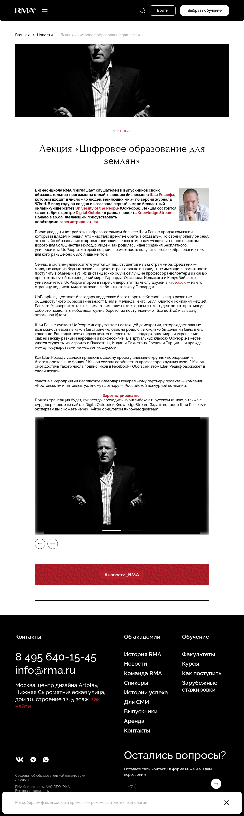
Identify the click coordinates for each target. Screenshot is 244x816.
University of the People (97, 208)
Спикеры (136, 683)
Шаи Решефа (162, 194)
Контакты (137, 730)
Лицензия (22, 779)
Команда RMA (143, 673)
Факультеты (198, 654)
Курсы (190, 663)
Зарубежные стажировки (199, 686)
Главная (22, 35)
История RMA (142, 654)
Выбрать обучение (205, 10)
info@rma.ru (45, 670)
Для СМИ (136, 702)
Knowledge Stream (155, 212)
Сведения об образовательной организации (50, 775)
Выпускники (141, 711)
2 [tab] (132, 530)
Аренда (134, 721)
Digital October (89, 212)
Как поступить (201, 673)
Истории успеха (146, 692)
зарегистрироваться (78, 222)
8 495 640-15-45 (55, 656)
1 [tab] (111, 530)
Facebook (177, 282)
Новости (45, 35)
